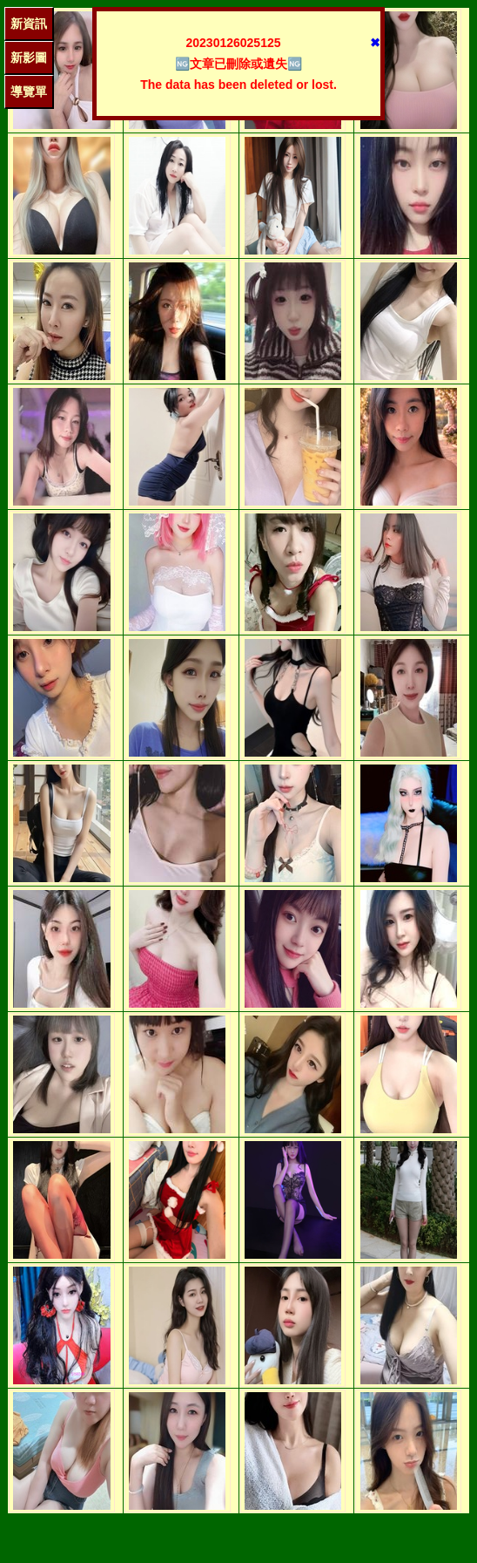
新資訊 (28, 24)
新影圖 (28, 58)
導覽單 (28, 92)
